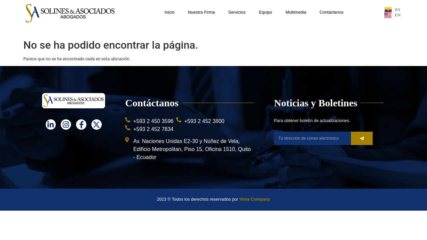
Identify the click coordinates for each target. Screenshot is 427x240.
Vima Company (255, 199)
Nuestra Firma (201, 12)
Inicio (169, 12)
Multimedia (296, 12)
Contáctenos (332, 12)
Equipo (265, 12)
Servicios (237, 12)
